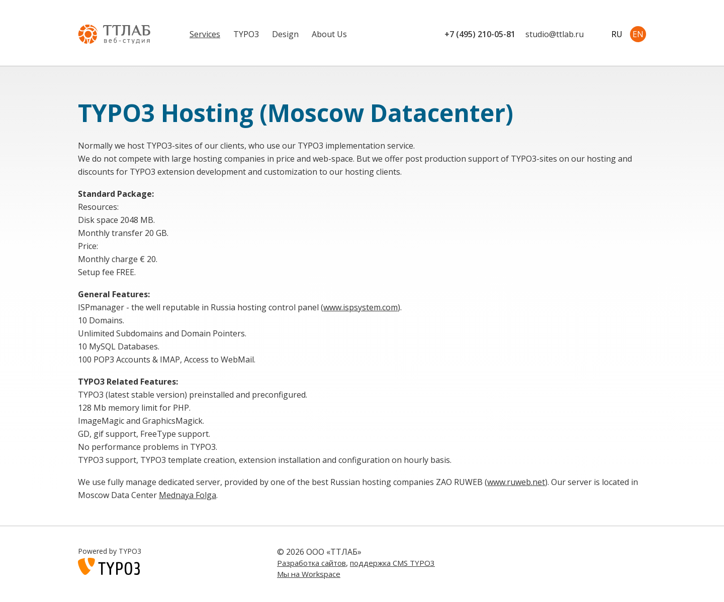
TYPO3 (246, 34)
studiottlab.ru (554, 34)
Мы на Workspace (308, 574)
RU (616, 34)
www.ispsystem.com (360, 307)
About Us (329, 34)
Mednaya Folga (187, 495)
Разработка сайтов (311, 563)
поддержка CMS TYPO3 (392, 563)
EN (638, 34)
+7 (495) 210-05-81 (479, 34)
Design (285, 34)
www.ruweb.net (516, 482)
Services (205, 34)
